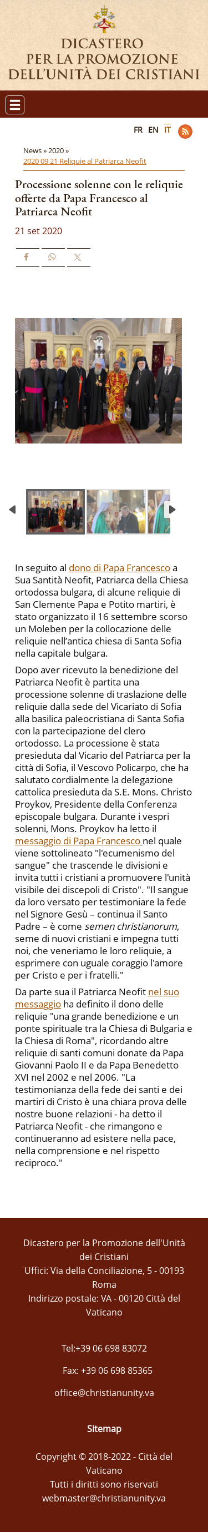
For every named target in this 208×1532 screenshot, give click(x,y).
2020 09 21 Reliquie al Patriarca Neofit (84, 161)
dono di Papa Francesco (119, 567)
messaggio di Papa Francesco (77, 840)
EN (153, 129)
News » (35, 150)
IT (167, 129)
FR (138, 129)
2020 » (59, 150)
